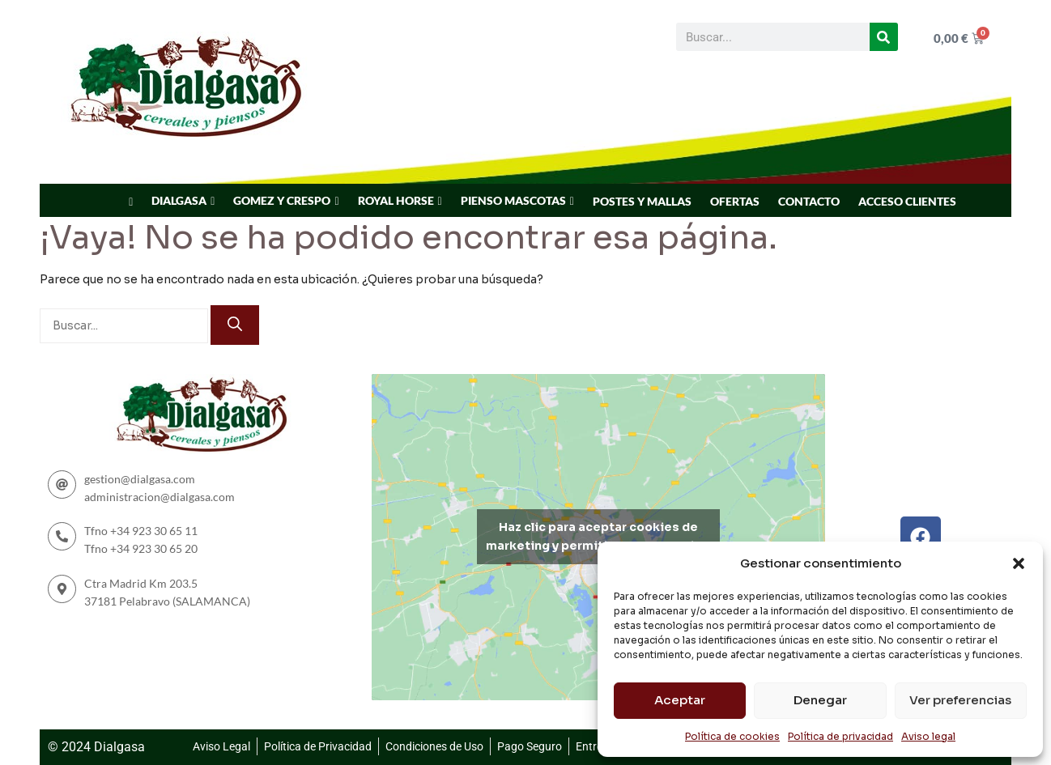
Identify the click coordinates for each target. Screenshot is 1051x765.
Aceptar (679, 700)
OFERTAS (735, 201)
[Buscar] (884, 37)
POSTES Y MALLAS (642, 201)
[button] (1019, 563)
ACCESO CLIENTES (907, 201)
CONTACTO (809, 201)
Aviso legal (928, 736)
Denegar (820, 700)
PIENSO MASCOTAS (513, 200)
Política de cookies (732, 736)
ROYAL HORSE (396, 200)
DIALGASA (178, 200)
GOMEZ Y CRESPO (281, 200)
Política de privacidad (840, 736)
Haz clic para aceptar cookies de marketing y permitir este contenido (598, 536)
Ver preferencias (960, 700)
